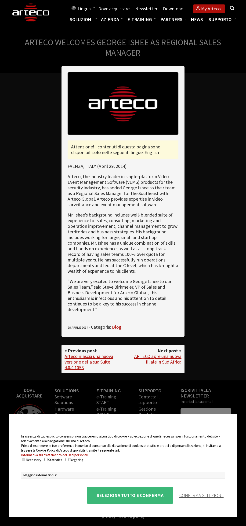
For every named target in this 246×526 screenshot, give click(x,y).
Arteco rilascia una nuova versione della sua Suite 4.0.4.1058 (89, 361)
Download (173, 8)
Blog (116, 327)
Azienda (110, 19)
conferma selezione (201, 495)
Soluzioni (81, 19)
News (197, 19)
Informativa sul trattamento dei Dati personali (54, 455)
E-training (139, 19)
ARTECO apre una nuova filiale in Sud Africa (157, 359)
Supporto (220, 19)
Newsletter (146, 8)
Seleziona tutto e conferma (130, 495)
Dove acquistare (114, 8)
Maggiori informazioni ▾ (40, 475)
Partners (171, 19)
